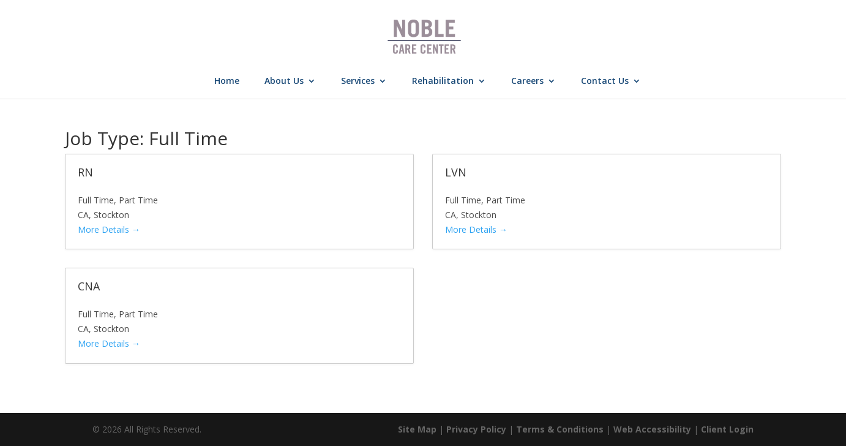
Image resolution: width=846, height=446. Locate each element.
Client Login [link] (727, 429)
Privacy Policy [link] (476, 429)
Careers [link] (527, 81)
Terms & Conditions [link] (560, 429)
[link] (424, 36)
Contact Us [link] (605, 81)
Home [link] (226, 81)
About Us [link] (284, 81)
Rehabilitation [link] (443, 81)
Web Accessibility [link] (652, 429)
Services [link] (358, 81)
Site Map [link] (417, 429)
